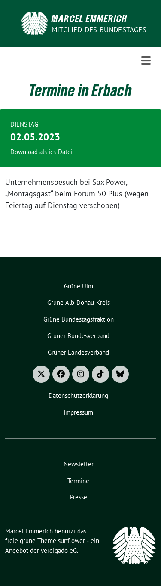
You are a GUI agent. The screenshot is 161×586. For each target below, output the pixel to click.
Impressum (78, 412)
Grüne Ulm (78, 286)
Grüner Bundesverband (78, 336)
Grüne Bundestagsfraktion (78, 319)
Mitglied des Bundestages (99, 29)
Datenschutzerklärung (78, 395)
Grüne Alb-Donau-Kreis (78, 302)
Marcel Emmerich (89, 18)
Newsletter (79, 464)
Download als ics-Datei (41, 152)
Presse (78, 497)
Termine (78, 481)
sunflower (71, 540)
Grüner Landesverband (78, 352)
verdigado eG (59, 550)
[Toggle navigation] (146, 60)
